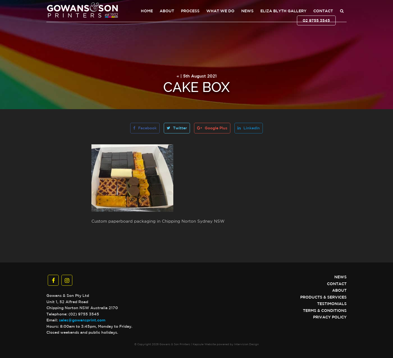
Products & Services (323, 297)
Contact (323, 11)
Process (190, 11)
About (167, 11)
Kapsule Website (204, 344)
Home (147, 11)
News (247, 11)
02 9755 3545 (316, 20)
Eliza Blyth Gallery (283, 11)
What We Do (220, 11)
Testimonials (332, 304)
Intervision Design (246, 344)
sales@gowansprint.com (82, 320)
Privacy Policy (330, 317)
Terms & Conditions (325, 310)
